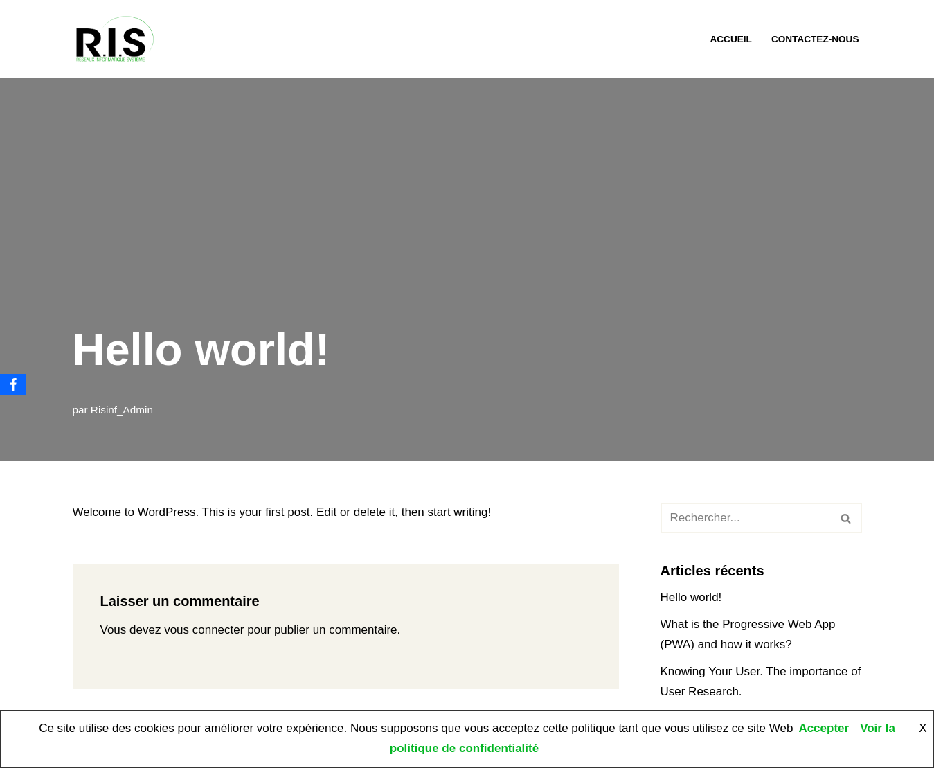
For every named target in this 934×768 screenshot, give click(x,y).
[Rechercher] (746, 518)
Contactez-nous (815, 39)
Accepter (823, 728)
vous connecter (204, 629)
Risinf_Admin (122, 410)
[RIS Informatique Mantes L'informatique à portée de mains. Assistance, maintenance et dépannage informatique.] (118, 38)
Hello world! (691, 597)
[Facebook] (13, 384)
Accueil (730, 39)
